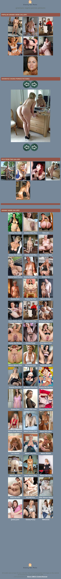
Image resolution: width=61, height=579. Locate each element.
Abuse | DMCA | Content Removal (37, 576)
